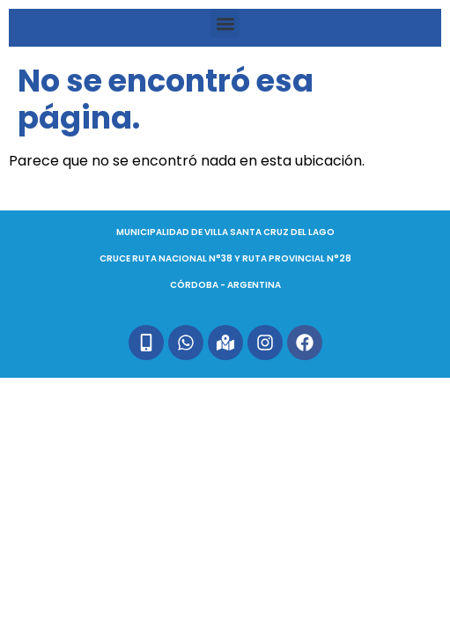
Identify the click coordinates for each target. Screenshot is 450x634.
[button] (225, 23)
